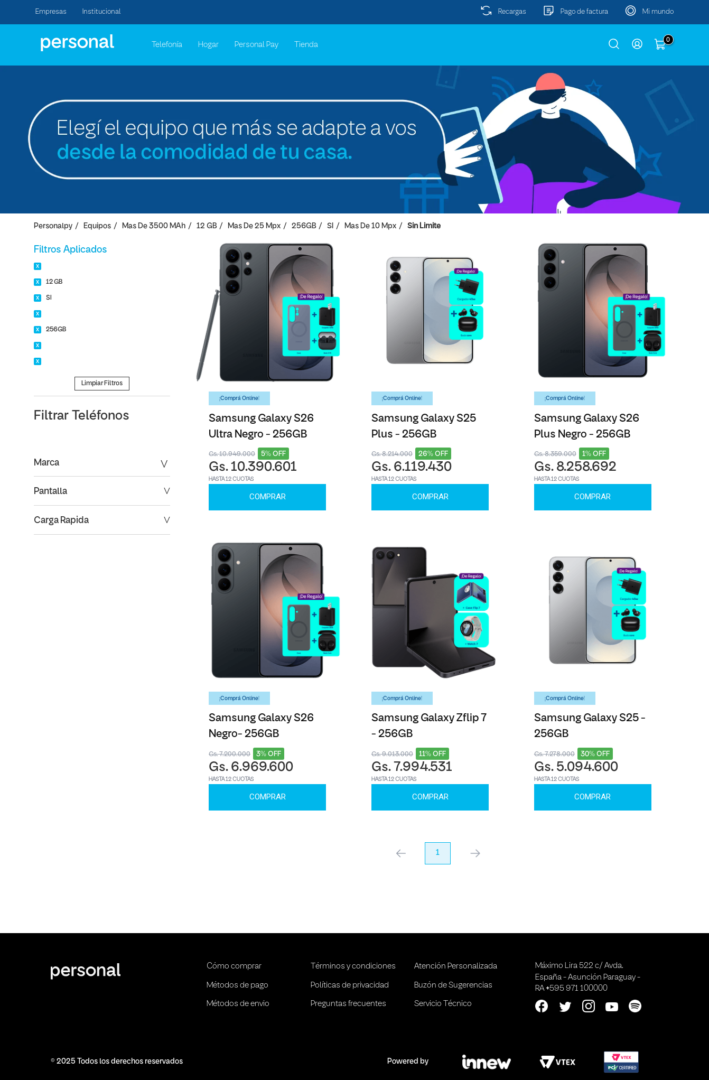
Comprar (267, 496)
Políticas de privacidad (350, 985)
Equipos (97, 226)
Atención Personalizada (455, 966)
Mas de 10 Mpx (370, 226)
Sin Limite (424, 226)
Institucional (101, 11)
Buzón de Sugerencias (453, 985)
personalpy (53, 226)
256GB (304, 226)
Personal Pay (256, 45)
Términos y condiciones (353, 966)
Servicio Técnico (443, 1004)
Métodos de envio (238, 1004)
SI (330, 226)
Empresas (51, 11)
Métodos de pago (237, 985)
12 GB (207, 226)
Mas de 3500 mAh (153, 226)
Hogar (208, 45)
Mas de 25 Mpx (254, 226)
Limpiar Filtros (102, 383)
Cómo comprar (234, 966)
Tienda (306, 45)
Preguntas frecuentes (348, 1004)
